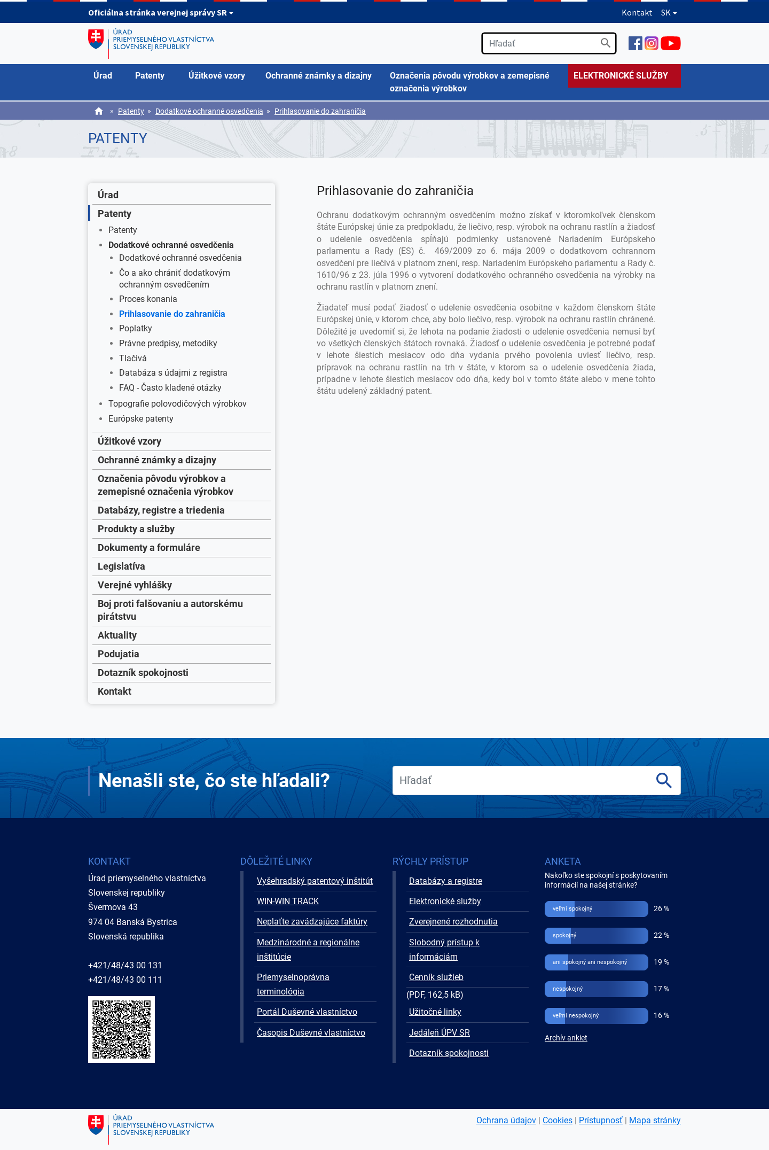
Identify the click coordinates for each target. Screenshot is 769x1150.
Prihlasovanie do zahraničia (320, 111)
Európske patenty (141, 419)
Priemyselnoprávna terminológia (293, 984)
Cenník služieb (436, 977)
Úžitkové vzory (129, 441)
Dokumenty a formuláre (149, 547)
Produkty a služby (136, 528)
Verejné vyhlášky (135, 584)
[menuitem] (109, 76)
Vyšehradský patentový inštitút (315, 881)
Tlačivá (133, 358)
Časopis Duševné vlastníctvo (311, 1033)
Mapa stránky (655, 1120)
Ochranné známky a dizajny (157, 459)
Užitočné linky (435, 1012)
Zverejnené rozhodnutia (453, 921)
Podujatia (118, 653)
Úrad (108, 194)
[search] (549, 43)
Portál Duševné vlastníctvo (307, 1012)
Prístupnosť (601, 1120)
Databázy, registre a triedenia (161, 510)
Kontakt (637, 12)
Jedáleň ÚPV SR (439, 1033)
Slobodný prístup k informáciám (444, 949)
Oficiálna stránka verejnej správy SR (161, 12)
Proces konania (148, 299)
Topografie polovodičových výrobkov (177, 404)
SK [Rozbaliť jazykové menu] (669, 12)
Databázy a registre (445, 881)
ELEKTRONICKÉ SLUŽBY (621, 76)
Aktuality (117, 635)
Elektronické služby (445, 901)
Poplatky (135, 328)
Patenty (131, 111)
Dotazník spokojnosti (143, 672)
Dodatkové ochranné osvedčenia (209, 111)
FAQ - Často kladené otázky (170, 388)
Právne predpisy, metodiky (168, 343)
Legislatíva (121, 566)
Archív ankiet (566, 1038)
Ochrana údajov (506, 1120)
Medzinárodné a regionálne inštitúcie (308, 949)
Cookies (557, 1120)
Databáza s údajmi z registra (173, 373)
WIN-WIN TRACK (288, 901)
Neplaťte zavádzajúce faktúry (312, 921)
